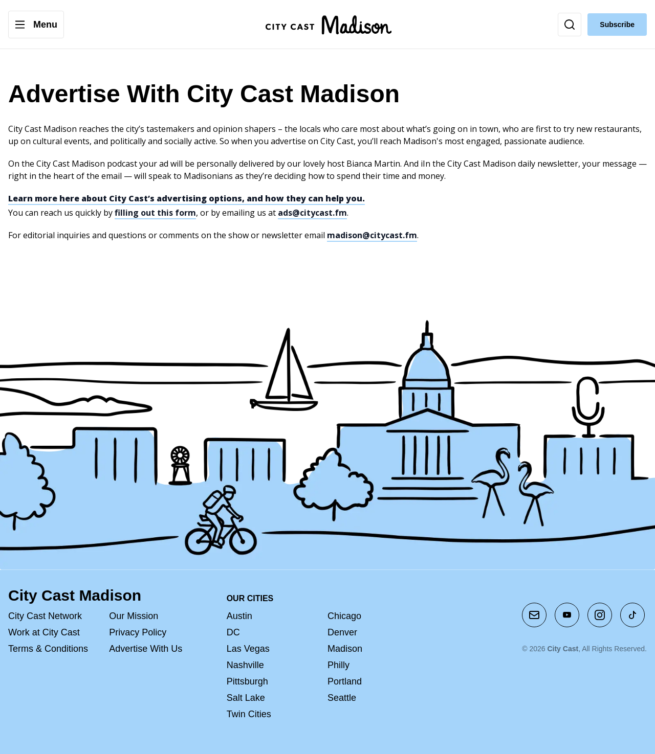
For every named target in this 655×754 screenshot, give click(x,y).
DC (233, 632)
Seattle (342, 698)
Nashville (245, 665)
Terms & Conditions (48, 649)
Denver (342, 632)
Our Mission (133, 616)
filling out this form (155, 212)
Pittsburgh (247, 681)
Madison (345, 649)
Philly (339, 665)
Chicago (344, 616)
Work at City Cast (44, 632)
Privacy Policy (137, 632)
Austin (239, 616)
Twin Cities (249, 714)
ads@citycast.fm (312, 212)
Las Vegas (248, 649)
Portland (345, 681)
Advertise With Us (145, 649)
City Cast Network (45, 616)
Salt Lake (246, 698)
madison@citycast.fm (372, 235)
